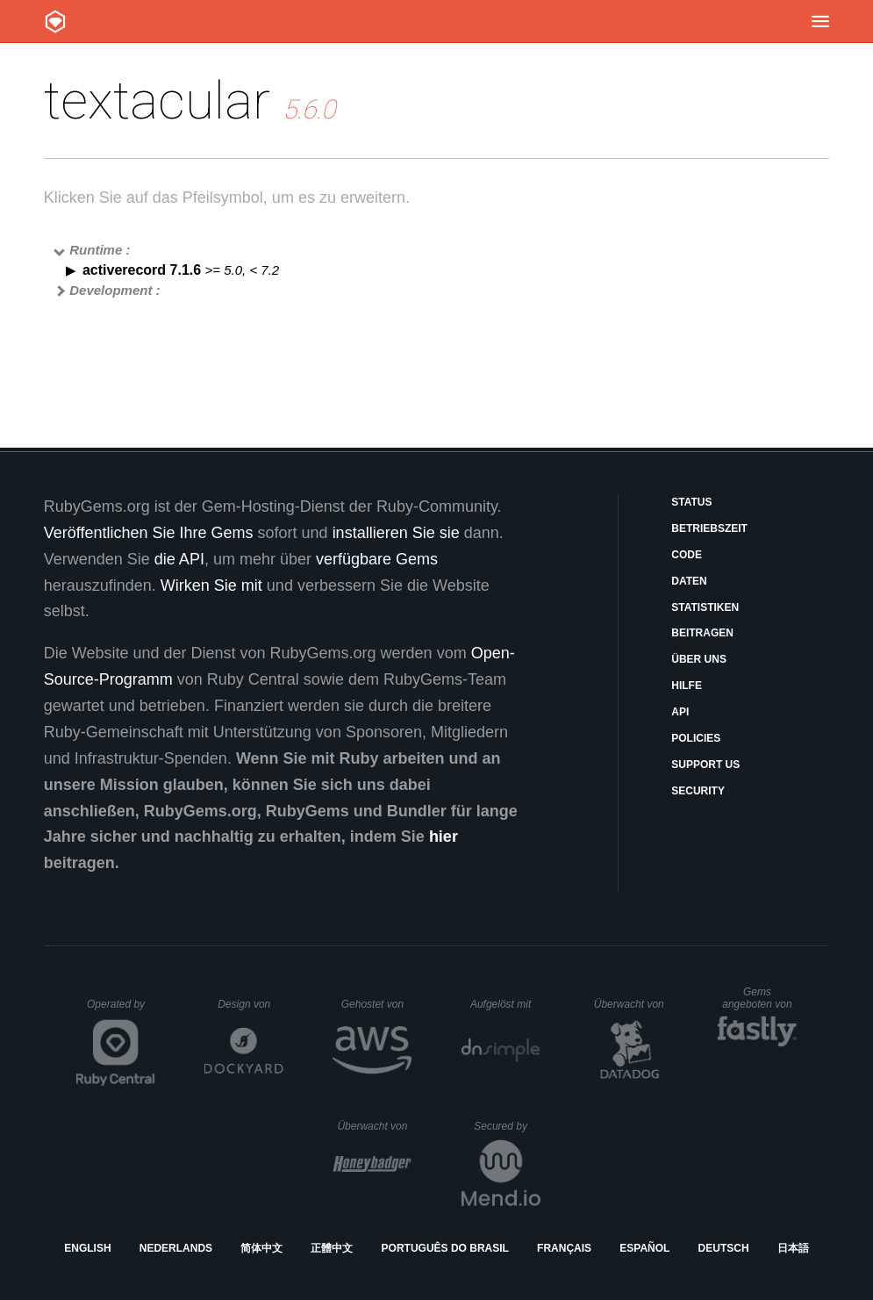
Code (686, 555)
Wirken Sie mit (211, 585)
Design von (250, 1004)
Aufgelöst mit (505, 1004)
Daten (688, 581)
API (680, 712)
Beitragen (702, 633)
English (87, 1248)
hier (443, 836)
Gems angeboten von (759, 998)
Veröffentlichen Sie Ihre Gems (149, 533)
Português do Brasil (445, 1248)
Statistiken (705, 607)
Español (644, 1248)
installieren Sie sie (396, 533)
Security (698, 791)
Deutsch (723, 1248)
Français (564, 1248)
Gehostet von (376, 1004)
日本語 (793, 1248)
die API (179, 559)
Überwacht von (631, 1004)
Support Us (705, 764)
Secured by (507, 1126)
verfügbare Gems (377, 559)
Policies (695, 738)
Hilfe (686, 685)
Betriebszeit (709, 528)
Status (691, 502)
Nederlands (176, 1248)
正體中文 (332, 1248)
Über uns (698, 659)
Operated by (121, 1010)
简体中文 (261, 1248)
